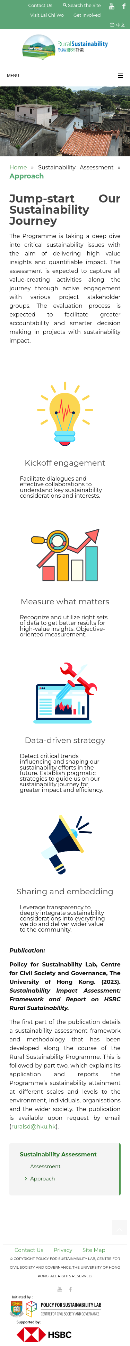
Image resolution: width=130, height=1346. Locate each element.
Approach (42, 1179)
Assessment (45, 1166)
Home (18, 167)
